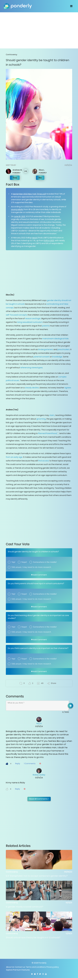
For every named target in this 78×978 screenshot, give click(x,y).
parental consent (42, 356)
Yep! (13, 562)
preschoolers (64, 349)
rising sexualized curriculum (30, 322)
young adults (17, 209)
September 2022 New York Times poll (29, 194)
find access (43, 460)
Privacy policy (52, 967)
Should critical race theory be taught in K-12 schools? (33, 937)
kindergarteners (45, 349)
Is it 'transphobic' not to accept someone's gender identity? (37, 875)
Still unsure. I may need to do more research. (31, 567)
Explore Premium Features (18, 970)
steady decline (32, 387)
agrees (67, 387)
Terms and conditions (36, 967)
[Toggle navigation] (71, 6)
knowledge (57, 356)
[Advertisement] (39, 30)
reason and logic (33, 318)
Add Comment (39, 575)
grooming (41, 419)
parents (45, 325)
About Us (10, 967)
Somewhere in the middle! (45, 562)
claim (51, 415)
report (35, 237)
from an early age (14, 457)
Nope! (24, 562)
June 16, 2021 (19, 216)
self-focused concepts (16, 315)
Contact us (20, 967)
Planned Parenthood (47, 433)
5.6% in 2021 (49, 240)
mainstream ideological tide (55, 338)
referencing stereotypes (31, 367)
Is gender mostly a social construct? (24, 906)
